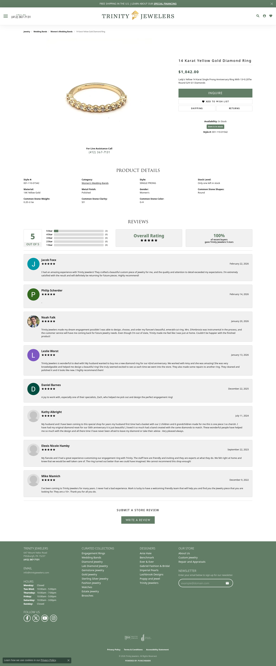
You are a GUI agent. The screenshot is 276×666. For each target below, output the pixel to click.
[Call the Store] (32, 559)
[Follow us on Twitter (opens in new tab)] (35, 618)
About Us (184, 553)
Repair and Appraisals (191, 561)
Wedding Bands (40, 31)
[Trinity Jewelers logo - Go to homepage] (138, 16)
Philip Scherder (51, 290)
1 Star (49, 245)
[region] (99, 91)
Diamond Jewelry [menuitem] (92, 561)
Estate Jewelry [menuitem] (90, 591)
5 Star (49, 230)
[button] (258, 16)
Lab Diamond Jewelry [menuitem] (95, 566)
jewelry (27, 31)
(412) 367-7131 (99, 152)
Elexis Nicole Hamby (55, 446)
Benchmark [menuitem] (147, 557)
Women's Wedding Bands (62, 31)
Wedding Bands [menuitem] (91, 557)
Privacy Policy (113, 649)
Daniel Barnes (51, 385)
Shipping (197, 108)
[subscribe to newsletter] (227, 583)
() (106, 230)
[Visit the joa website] (146, 637)
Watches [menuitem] (87, 587)
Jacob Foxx (48, 260)
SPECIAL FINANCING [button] (165, 3)
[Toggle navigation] (6, 16)
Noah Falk (48, 317)
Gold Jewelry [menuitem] (89, 574)
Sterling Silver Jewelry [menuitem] (95, 578)
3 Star (49, 237)
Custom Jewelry (188, 557)
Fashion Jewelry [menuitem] (91, 583)
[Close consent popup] (68, 660)
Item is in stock (215, 126)
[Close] (271, 4)
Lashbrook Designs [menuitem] (151, 574)
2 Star (49, 241)
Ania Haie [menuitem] (146, 553)
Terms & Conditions (133, 649)
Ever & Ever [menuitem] (147, 561)
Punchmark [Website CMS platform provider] (144, 660)
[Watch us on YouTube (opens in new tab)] (44, 618)
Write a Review (138, 520)
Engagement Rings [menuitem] (93, 553)
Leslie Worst (49, 351)
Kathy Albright (51, 412)
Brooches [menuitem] (87, 595)
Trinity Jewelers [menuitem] (149, 583)
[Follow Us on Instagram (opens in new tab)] (53, 618)
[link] (21, 16)
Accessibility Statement (157, 649)
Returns (234, 108)
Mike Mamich (50, 476)
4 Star (49, 234)
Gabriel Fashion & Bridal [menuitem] (155, 566)
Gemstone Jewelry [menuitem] (93, 570)
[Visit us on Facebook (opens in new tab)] (27, 618)
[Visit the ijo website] (131, 637)
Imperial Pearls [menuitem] (149, 570)
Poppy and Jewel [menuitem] (150, 578)
